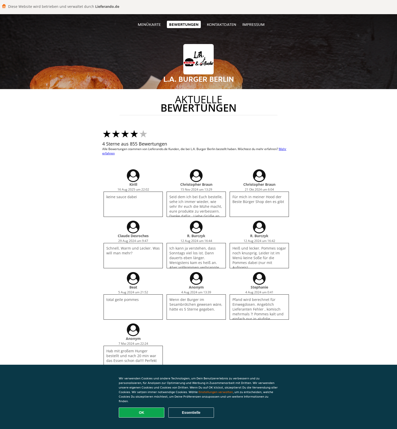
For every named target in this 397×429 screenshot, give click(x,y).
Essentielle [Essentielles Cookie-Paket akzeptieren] (191, 413)
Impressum (253, 24)
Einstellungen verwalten (215, 392)
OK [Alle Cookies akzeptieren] (141, 413)
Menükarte (149, 24)
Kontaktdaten (221, 24)
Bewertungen (183, 24)
